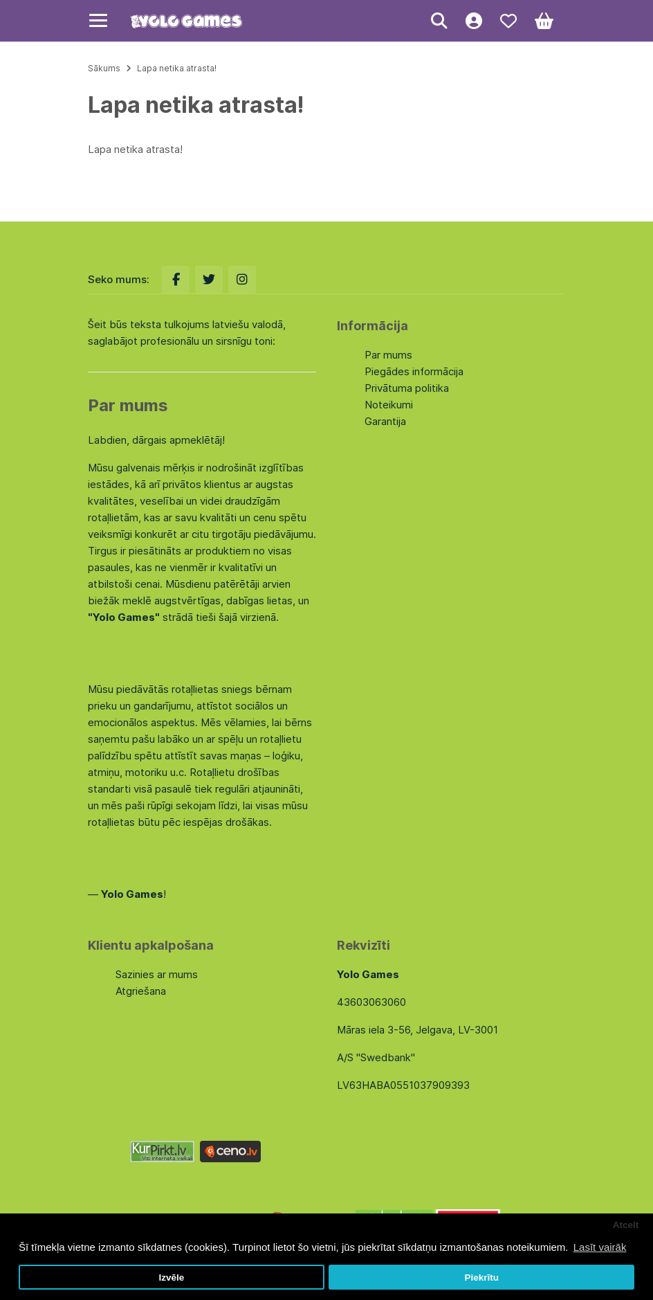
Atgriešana (141, 990)
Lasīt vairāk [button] (600, 1247)
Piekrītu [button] (481, 1277)
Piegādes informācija (414, 371)
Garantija (385, 421)
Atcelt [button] (626, 1225)
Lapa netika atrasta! (177, 68)
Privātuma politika (407, 388)
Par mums (388, 354)
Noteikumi (389, 404)
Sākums (104, 68)
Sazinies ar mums (157, 974)
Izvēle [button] (171, 1277)
